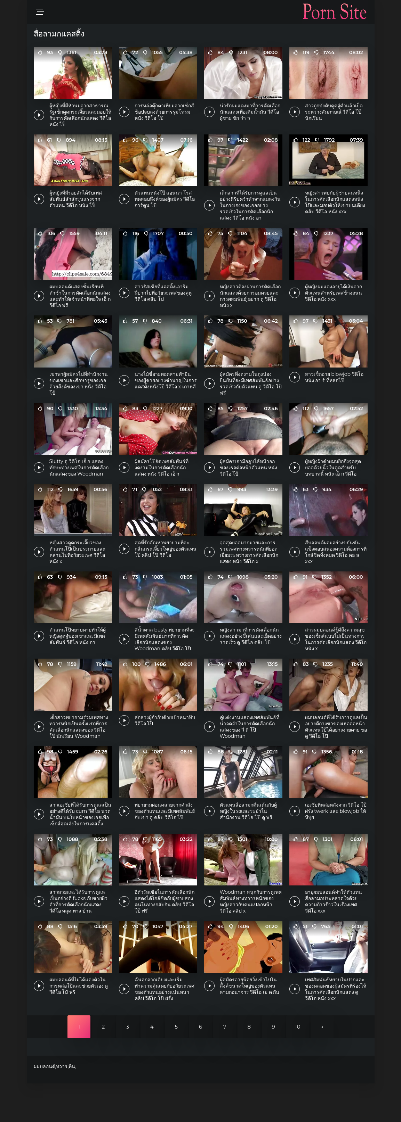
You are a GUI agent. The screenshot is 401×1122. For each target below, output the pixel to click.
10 (297, 1065)
